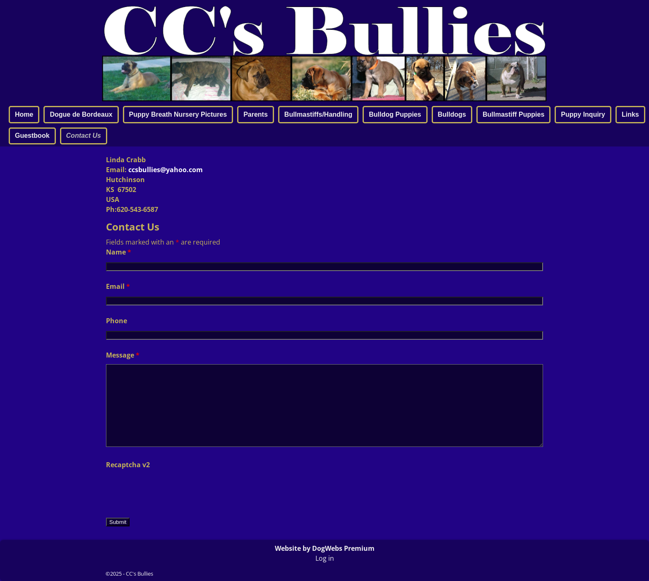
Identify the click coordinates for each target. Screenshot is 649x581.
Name (118, 252)
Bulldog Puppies (395, 114)
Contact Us (83, 135)
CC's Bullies (139, 573)
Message (122, 355)
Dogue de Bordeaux (81, 114)
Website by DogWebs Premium (325, 548)
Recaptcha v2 (128, 464)
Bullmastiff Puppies (513, 114)
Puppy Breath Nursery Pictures (178, 114)
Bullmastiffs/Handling (318, 114)
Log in (324, 558)
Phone (116, 320)
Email (118, 286)
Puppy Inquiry (583, 114)
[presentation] (169, 490)
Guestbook (32, 135)
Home (24, 114)
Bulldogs (452, 114)
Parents (255, 114)
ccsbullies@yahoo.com (165, 169)
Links (630, 114)
